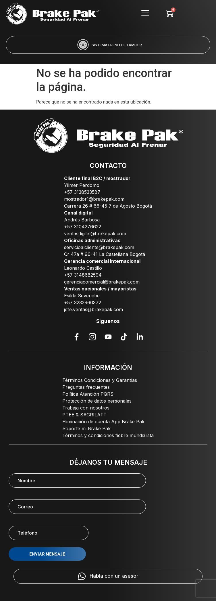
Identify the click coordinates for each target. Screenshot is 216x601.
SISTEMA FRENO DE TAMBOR (117, 45)
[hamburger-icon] (145, 14)
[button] (85, 57)
